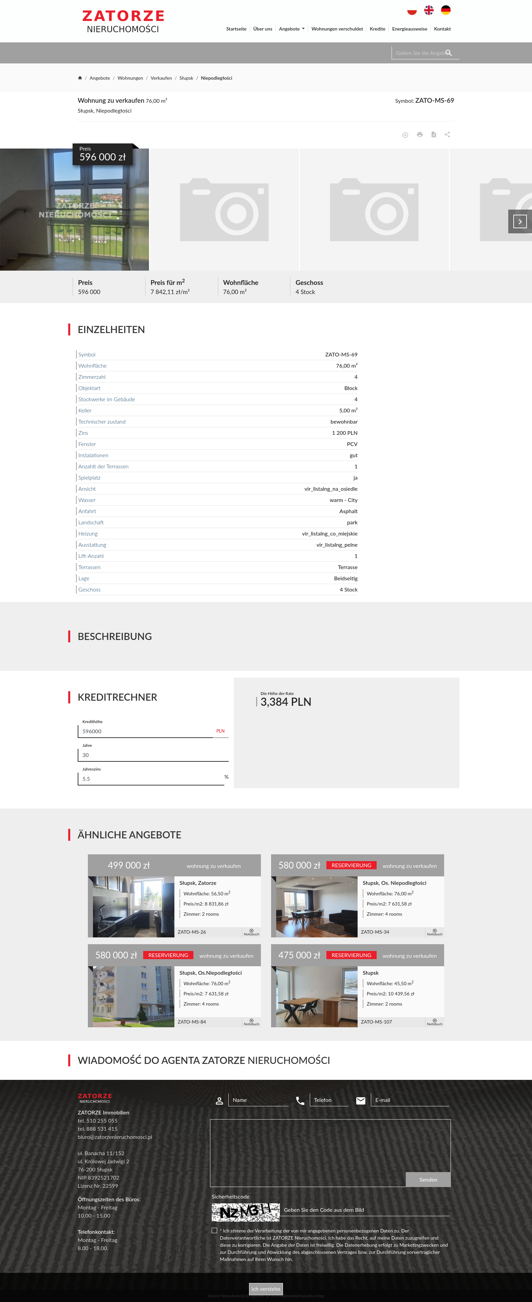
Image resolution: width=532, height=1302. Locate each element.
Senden (428, 1179)
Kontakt (442, 29)
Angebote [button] (290, 29)
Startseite (236, 29)
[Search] (425, 52)
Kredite (377, 29)
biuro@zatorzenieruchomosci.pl (115, 1136)
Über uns (262, 29)
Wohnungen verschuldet (337, 29)
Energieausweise (410, 29)
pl (409, 9)
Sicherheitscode (230, 1196)
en (427, 9)
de (444, 9)
